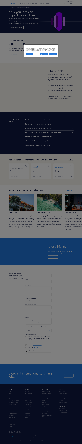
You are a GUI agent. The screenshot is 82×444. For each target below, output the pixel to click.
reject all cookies (44, 54)
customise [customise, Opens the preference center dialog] (29, 54)
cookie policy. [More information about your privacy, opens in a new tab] (34, 51)
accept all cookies (52, 54)
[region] (41, 50)
